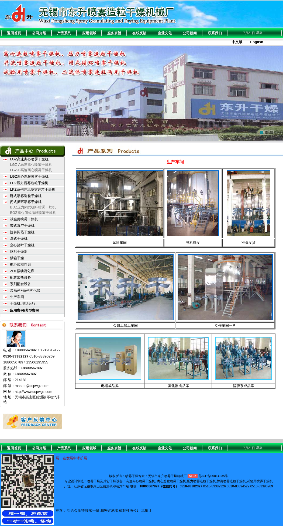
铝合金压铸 (76, 510)
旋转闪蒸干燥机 (22, 232)
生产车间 (17, 297)
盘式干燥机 (18, 239)
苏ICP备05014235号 (213, 476)
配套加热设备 (20, 277)
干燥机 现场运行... (24, 303)
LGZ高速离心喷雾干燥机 (29, 159)
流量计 (146, 510)
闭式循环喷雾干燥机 (26, 202)
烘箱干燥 (17, 258)
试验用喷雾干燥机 (24, 219)
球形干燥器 (18, 251)
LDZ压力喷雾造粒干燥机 (29, 183)
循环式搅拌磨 (20, 264)
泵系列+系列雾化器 (25, 290)
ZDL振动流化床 (22, 271)
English (256, 42)
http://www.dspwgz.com (33, 392)
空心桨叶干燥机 (22, 245)
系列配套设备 (20, 284)
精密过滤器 (109, 510)
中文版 (237, 42)
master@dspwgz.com (32, 386)
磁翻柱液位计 (129, 510)
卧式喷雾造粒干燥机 (26, 196)
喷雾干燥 (92, 510)
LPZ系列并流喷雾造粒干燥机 (32, 189)
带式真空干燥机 (22, 226)
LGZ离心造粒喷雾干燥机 (29, 176)
